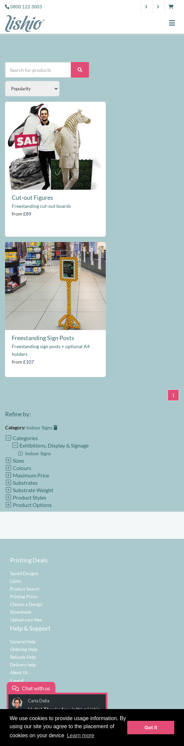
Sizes (14, 460)
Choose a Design (26, 604)
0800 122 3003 (26, 6)
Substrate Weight (29, 490)
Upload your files (26, 619)
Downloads (21, 612)
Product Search (24, 589)
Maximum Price (27, 475)
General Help (23, 641)
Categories (21, 438)
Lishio (15, 581)
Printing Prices (24, 596)
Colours (18, 468)
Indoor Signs (42, 427)
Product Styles (25, 497)
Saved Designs (24, 573)
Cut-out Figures (32, 197)
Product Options (28, 505)
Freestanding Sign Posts (43, 337)
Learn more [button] (80, 735)
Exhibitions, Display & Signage (50, 445)
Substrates (21, 482)
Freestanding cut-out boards (41, 206)
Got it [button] (150, 727)
